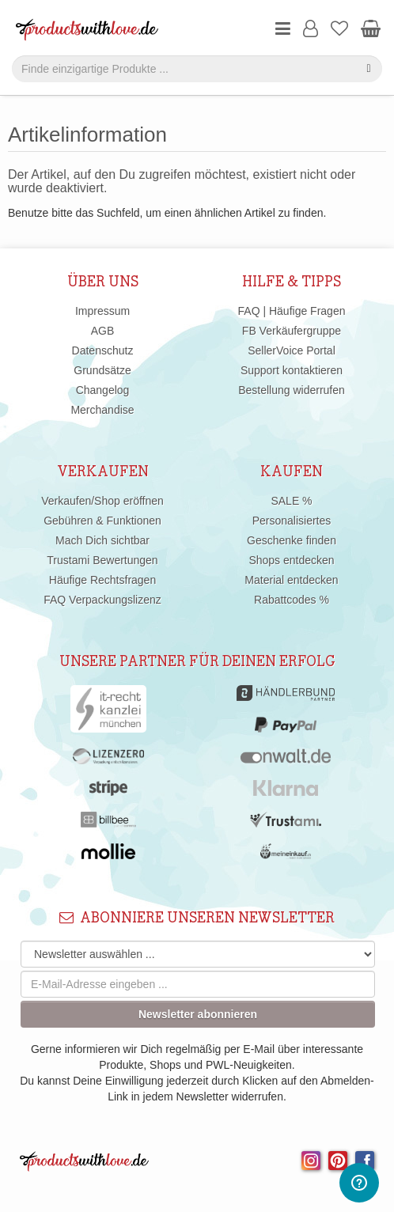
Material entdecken (291, 580)
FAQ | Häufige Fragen (292, 311)
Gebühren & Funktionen (102, 520)
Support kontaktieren (292, 370)
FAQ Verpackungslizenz (102, 599)
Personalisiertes (291, 520)
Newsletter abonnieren (197, 1014)
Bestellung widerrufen (291, 390)
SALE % (291, 500)
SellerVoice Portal (291, 350)
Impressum (102, 311)
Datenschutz (103, 350)
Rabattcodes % (291, 599)
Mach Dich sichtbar (102, 540)
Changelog (103, 390)
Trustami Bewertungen (102, 560)
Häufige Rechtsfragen (102, 580)
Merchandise (102, 409)
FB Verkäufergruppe (291, 330)
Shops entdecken (291, 560)
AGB (103, 330)
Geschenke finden (291, 540)
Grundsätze (102, 370)
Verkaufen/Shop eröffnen (102, 500)
